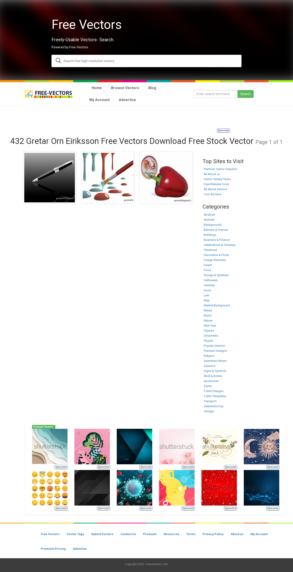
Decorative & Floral (216, 255)
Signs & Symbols (215, 371)
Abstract (209, 214)
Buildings (210, 234)
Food (207, 270)
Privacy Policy (213, 534)
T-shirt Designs (213, 391)
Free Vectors (50, 534)
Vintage (209, 411)
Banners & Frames (216, 229)
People (208, 340)
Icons (207, 290)
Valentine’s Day (213, 406)
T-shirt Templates (215, 396)
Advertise (80, 548)
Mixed (208, 310)
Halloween (211, 280)
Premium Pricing (53, 548)
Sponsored (223, 130)
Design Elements (215, 260)
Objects (209, 330)
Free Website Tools (216, 184)
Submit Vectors (102, 534)
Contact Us (128, 534)
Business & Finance (217, 240)
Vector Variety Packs (217, 179)
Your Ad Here (212, 194)
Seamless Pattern (215, 361)
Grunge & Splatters (216, 275)
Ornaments (211, 335)
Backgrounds (213, 224)
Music (208, 315)
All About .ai (212, 174)
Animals (209, 219)
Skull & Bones (213, 376)
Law (206, 295)
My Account (259, 534)
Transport (210, 401)
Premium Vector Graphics (220, 169)
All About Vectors (215, 189)
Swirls (208, 386)
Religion (209, 356)
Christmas (210, 250)
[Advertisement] (146, 117)
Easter (208, 265)
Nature (208, 320)
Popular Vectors (214, 345)
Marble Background (217, 305)
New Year (210, 325)
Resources (171, 534)
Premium (150, 534)
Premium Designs (215, 350)
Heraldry (209, 285)
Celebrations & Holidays (220, 245)
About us (237, 534)
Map (207, 300)
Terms (190, 534)
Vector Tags (75, 534)
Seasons (209, 366)
